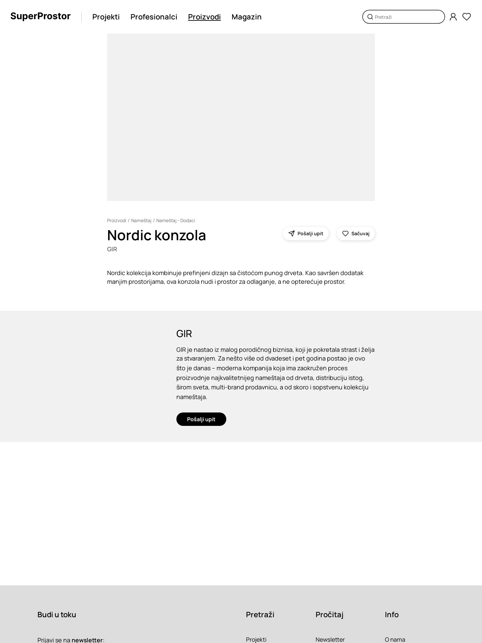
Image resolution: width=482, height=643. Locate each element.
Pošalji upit (201, 421)
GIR (112, 249)
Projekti (106, 17)
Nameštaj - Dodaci (177, 220)
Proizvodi (204, 17)
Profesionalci (154, 17)
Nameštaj (141, 220)
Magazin (247, 17)
